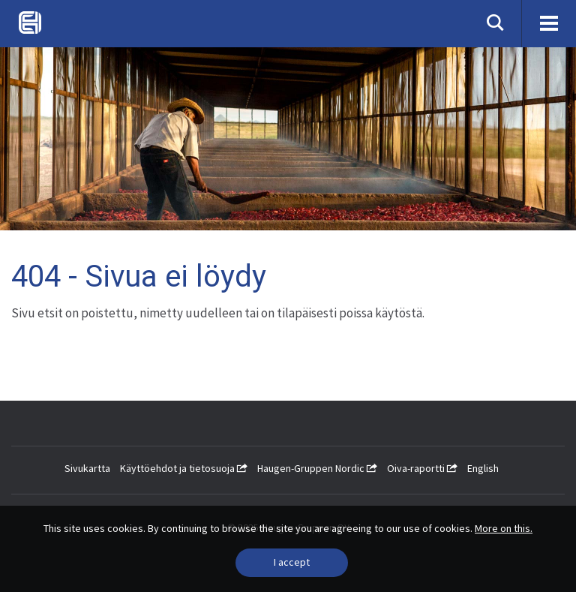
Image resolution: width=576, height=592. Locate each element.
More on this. (503, 528)
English (483, 468)
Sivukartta (87, 468)
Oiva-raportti (422, 468)
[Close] (292, 562)
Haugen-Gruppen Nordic (317, 468)
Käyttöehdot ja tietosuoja (184, 468)
